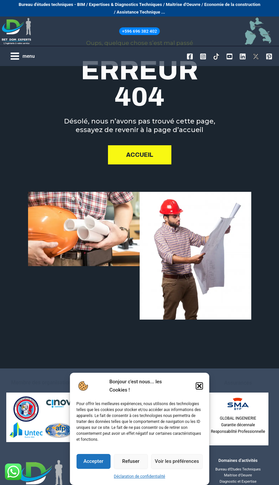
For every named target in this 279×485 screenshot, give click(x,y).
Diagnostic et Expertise (238, 481)
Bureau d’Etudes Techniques (238, 469)
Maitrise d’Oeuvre (238, 475)
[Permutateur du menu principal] (22, 56)
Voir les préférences (177, 461)
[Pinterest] (269, 56)
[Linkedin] (242, 56)
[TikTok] (216, 56)
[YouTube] (229, 56)
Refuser (130, 461)
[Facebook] (190, 56)
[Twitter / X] (256, 56)
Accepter (93, 461)
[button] (199, 386)
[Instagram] (203, 56)
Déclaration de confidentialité (139, 476)
